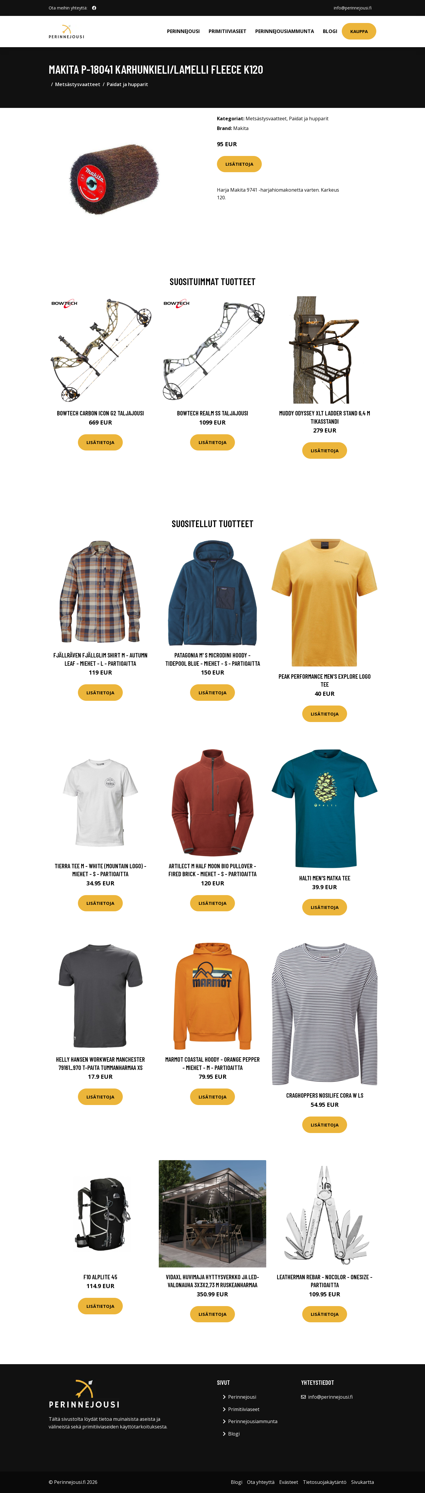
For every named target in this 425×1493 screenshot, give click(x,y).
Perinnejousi (183, 31)
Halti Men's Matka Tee (324, 878)
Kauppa (359, 31)
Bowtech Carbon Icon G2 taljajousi (100, 413)
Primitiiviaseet (227, 31)
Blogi (330, 31)
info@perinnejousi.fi (353, 8)
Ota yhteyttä (260, 1482)
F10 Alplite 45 (100, 1276)
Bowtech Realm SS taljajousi (212, 413)
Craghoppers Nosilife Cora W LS (324, 1095)
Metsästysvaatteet (77, 84)
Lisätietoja (239, 164)
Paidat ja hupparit (127, 84)
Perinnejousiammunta (284, 31)
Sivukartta (362, 1482)
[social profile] (94, 8)
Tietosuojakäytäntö (324, 1482)
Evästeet (288, 1482)
